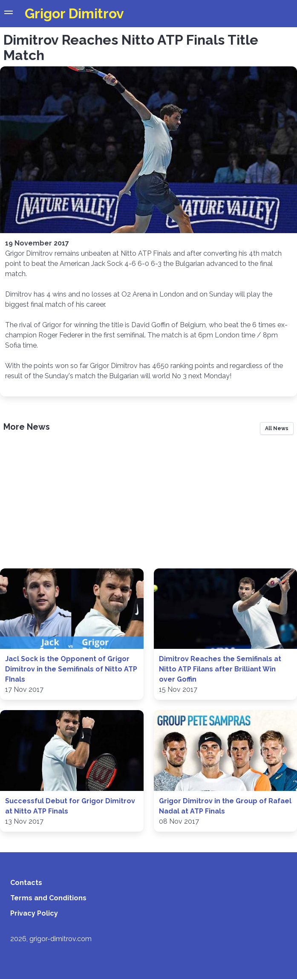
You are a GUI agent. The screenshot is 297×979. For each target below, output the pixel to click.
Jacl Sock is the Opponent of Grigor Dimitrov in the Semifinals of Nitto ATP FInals (71, 669)
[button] (8, 13)
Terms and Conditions (48, 898)
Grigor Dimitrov (74, 13)
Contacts (26, 883)
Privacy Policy (34, 913)
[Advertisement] (148, 504)
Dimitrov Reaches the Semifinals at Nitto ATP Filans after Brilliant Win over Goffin (220, 669)
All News (276, 428)
